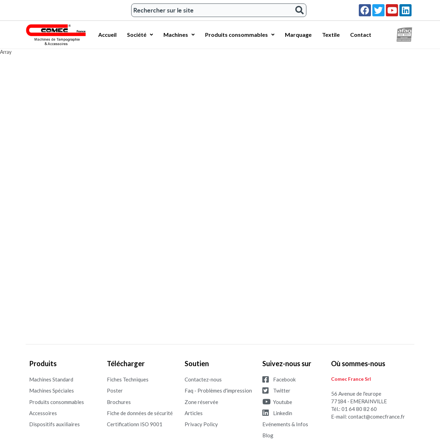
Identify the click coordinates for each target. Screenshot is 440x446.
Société (140, 34)
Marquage (298, 34)
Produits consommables (239, 34)
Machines (179, 34)
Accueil (107, 34)
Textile (331, 34)
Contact (360, 34)
